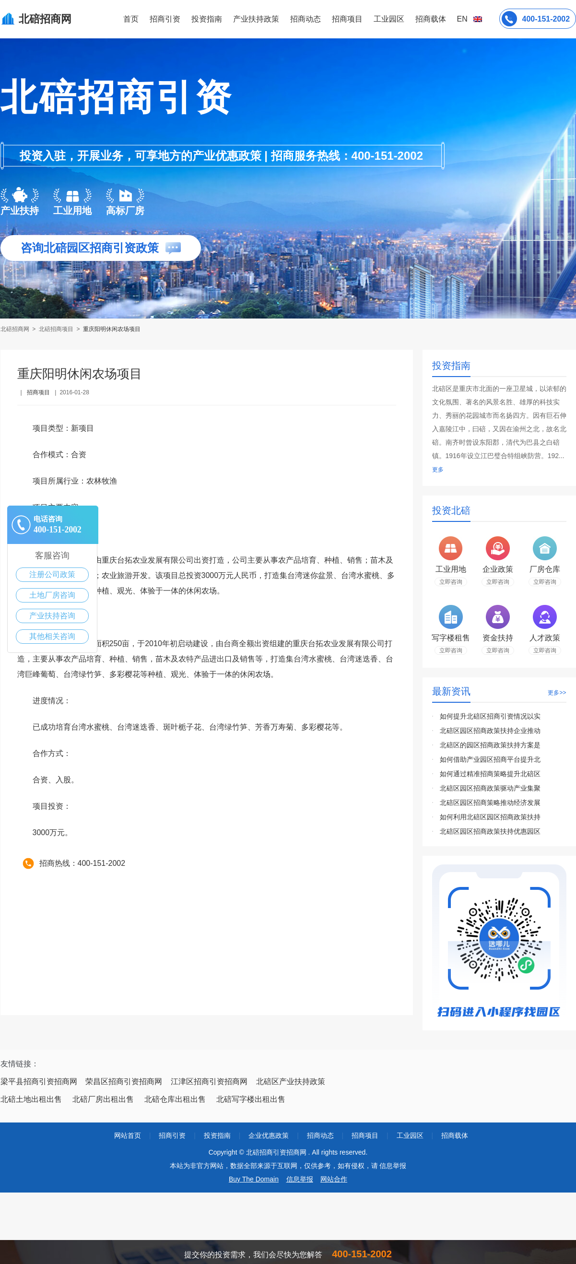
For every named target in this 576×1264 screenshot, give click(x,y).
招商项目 (347, 19)
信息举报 (299, 1179)
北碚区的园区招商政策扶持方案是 (490, 745)
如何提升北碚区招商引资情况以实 (490, 716)
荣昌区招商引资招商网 (123, 1081)
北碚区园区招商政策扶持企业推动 (490, 730)
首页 (131, 19)
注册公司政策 (52, 574)
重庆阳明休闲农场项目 (112, 329)
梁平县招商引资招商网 (38, 1081)
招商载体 (454, 1135)
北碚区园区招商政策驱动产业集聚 (490, 788)
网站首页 (127, 1135)
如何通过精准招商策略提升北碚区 (490, 774)
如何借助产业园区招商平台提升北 (490, 759)
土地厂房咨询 (52, 595)
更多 (438, 469)
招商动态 (305, 19)
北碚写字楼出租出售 (250, 1099)
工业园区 (389, 19)
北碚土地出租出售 (31, 1099)
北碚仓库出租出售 (175, 1099)
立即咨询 (450, 582)
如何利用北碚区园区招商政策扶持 (490, 817)
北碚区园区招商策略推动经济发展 (490, 802)
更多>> (557, 692)
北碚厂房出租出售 (103, 1099)
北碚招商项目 (56, 329)
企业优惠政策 (268, 1135)
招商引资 (165, 19)
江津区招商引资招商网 (209, 1081)
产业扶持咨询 (52, 616)
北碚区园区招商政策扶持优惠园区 (490, 831)
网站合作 (333, 1179)
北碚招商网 (15, 329)
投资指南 (206, 19)
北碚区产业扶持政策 (290, 1081)
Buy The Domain (254, 1179)
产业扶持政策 (256, 19)
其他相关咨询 (52, 636)
